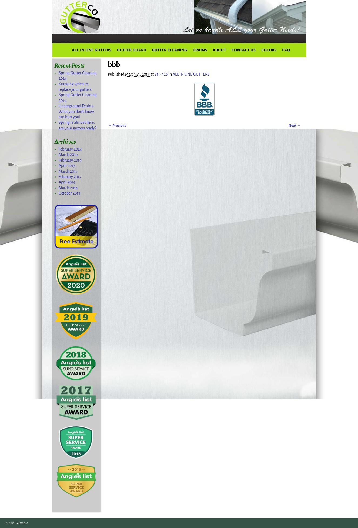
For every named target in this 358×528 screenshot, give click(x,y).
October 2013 (69, 193)
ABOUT (219, 49)
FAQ (286, 49)
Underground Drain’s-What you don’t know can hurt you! (77, 111)
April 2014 (67, 182)
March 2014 (68, 188)
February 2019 (70, 160)
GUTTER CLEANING (169, 49)
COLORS (268, 49)
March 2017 (68, 171)
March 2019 (68, 154)
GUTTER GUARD (131, 49)
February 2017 (70, 177)
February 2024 (70, 149)
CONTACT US (244, 49)
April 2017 (67, 165)
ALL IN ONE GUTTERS (91, 49)
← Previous (117, 125)
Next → (295, 125)
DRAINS (200, 49)
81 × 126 (161, 74)
